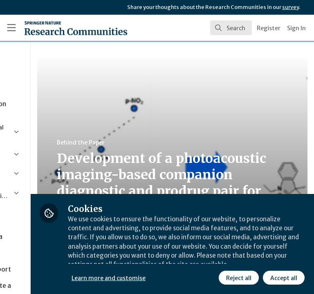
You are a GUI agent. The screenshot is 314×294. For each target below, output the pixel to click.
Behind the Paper (155, 142)
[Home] (58, 27)
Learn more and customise (183, 259)
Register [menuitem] (268, 28)
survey (290, 7)
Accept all (210, 277)
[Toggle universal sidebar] (11, 27)
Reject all (165, 277)
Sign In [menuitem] (296, 28)
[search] (231, 27)
